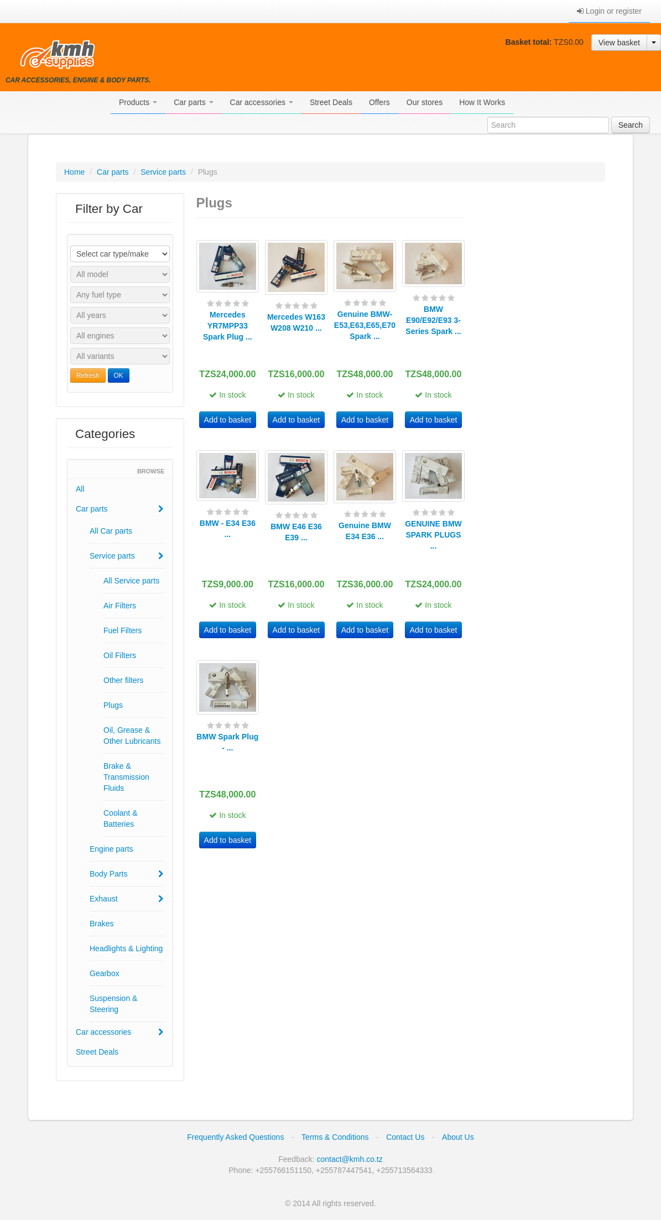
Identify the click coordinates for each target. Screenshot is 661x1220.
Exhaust (126, 898)
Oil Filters (119, 655)
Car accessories (261, 102)
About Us (458, 1137)
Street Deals (331, 102)
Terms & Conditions (334, 1137)
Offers (379, 102)
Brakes (102, 923)
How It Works (482, 102)
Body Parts (126, 873)
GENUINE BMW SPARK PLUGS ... (433, 534)
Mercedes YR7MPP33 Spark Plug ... (227, 325)
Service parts (163, 172)
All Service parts (131, 580)
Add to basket (228, 419)
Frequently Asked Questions (235, 1137)
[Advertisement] (541, 359)
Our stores (425, 102)
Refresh (88, 375)
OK (118, 375)
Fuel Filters (122, 630)
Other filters (123, 680)
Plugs (113, 705)
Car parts (193, 102)
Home (74, 172)
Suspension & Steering (113, 1004)
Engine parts (111, 848)
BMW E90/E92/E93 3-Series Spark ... (433, 320)
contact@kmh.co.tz (350, 1159)
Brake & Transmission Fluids (126, 777)
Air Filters (119, 605)
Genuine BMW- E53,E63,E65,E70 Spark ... (364, 325)
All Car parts (111, 530)
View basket (619, 42)
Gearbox (104, 973)
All (80, 488)
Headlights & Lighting (126, 948)
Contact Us (405, 1137)
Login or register (609, 11)
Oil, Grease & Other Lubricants (132, 735)
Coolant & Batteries (120, 818)
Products (138, 102)
